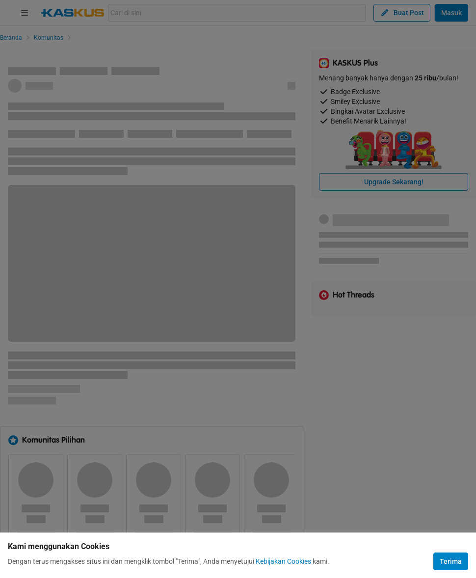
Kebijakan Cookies (283, 561)
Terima (451, 561)
